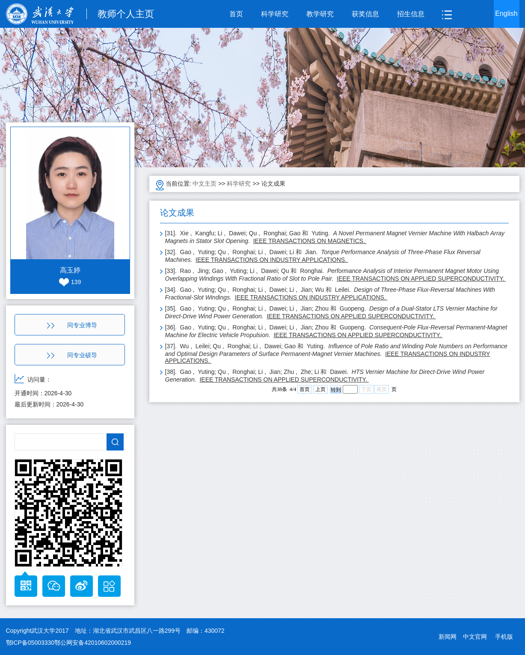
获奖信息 (365, 14)
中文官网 (475, 636)
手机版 (504, 636)
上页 (320, 389)
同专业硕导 (72, 355)
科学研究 (274, 14)
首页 (236, 14)
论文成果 (273, 183)
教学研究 (320, 14)
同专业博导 (72, 325)
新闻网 (448, 636)
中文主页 (205, 183)
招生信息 (410, 14)
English (506, 13)
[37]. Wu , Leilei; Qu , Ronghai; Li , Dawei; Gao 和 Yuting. (336, 353)
